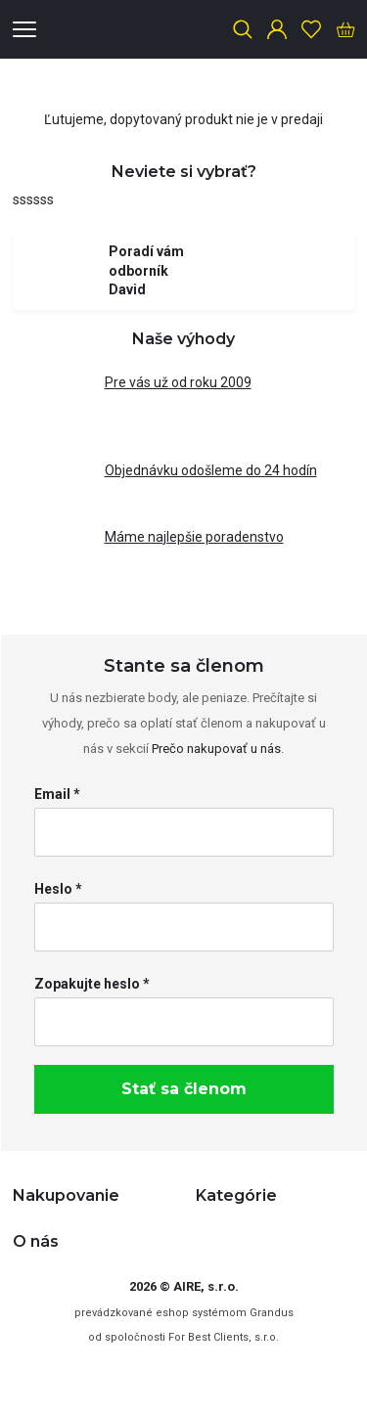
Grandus (272, 1312)
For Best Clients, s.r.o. (223, 1337)
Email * (57, 794)
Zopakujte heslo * (92, 984)
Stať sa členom (184, 1089)
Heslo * (58, 889)
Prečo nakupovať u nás (216, 748)
